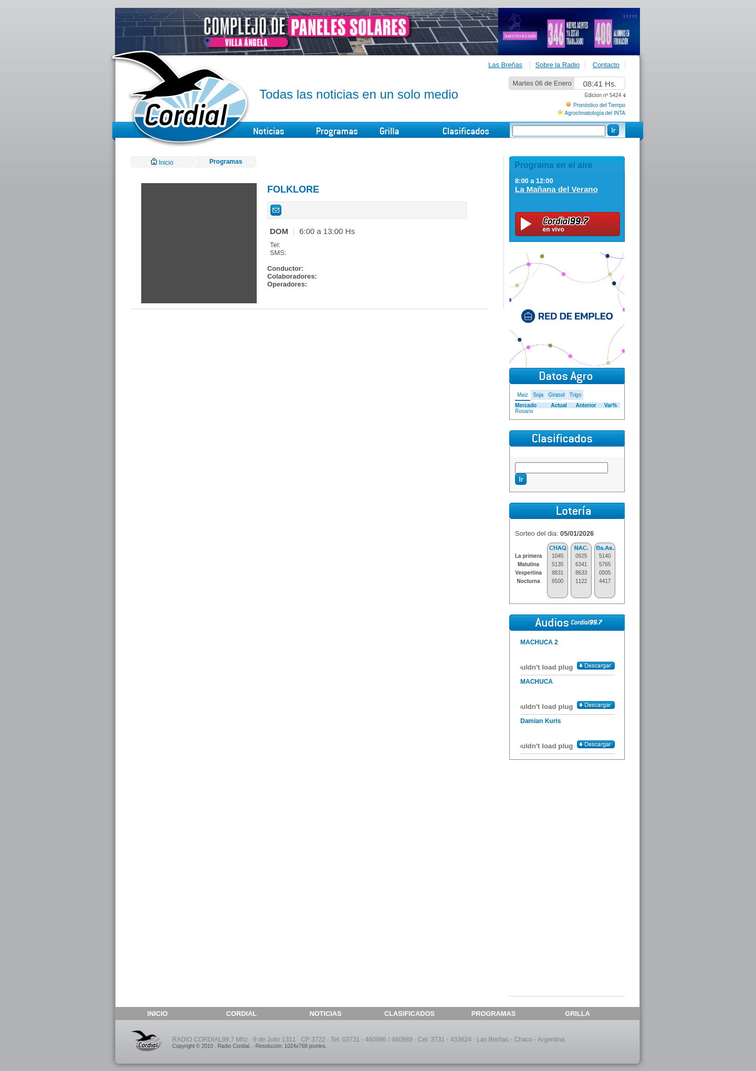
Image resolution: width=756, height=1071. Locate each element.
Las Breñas (505, 65)
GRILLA (577, 1013)
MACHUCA (536, 681)
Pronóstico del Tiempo (599, 105)
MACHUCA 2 (539, 642)
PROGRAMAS (493, 1013)
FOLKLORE (293, 189)
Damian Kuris (540, 721)
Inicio (162, 162)
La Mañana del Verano (556, 189)
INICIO (157, 1013)
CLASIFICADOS (409, 1013)
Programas (226, 161)
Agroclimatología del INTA (595, 113)
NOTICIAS (325, 1013)
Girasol (556, 395)
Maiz (522, 395)
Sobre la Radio (558, 65)
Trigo (575, 395)
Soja (538, 395)
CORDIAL (241, 1013)
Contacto (606, 65)
